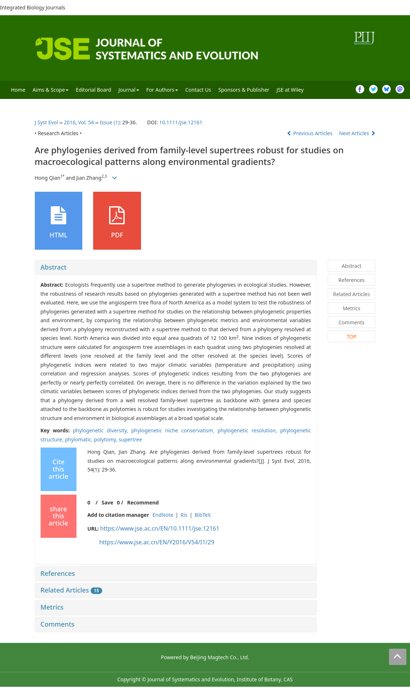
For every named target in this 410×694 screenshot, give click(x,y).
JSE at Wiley (290, 89)
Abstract (54, 267)
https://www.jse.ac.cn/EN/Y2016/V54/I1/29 (156, 542)
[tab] (175, 267)
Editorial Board (93, 89)
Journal (129, 89)
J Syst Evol (46, 122)
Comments (58, 624)
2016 (69, 122)
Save (107, 502)
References (58, 573)
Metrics (52, 607)
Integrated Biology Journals (32, 7)
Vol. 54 (86, 122)
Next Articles (357, 133)
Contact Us (198, 89)
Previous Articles (310, 133)
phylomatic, (79, 439)
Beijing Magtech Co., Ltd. (219, 657)
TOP (351, 336)
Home (18, 89)
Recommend (143, 502)
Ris (184, 514)
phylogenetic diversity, (102, 430)
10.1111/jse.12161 (180, 122)
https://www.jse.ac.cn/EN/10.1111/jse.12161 (159, 528)
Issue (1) (110, 122)
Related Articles (71, 590)
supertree (130, 439)
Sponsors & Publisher (243, 89)
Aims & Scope (51, 89)
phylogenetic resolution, (249, 430)
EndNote (163, 514)
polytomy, (106, 439)
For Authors (162, 89)
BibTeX (203, 514)
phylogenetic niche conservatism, (174, 430)
